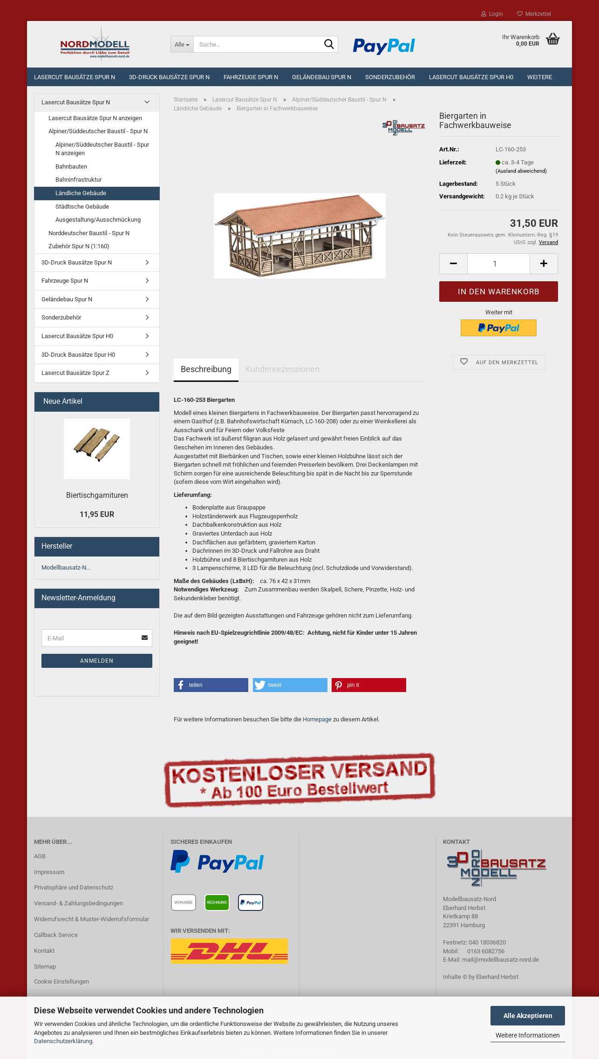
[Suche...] (181, 44)
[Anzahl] (498, 263)
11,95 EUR (97, 514)
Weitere (539, 77)
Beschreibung (206, 369)
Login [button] (492, 14)
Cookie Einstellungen (61, 981)
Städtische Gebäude (82, 206)
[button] (453, 263)
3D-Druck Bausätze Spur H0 (78, 354)
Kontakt (44, 950)
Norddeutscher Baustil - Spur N (88, 233)
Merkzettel (534, 14)
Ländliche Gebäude (80, 193)
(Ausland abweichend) (521, 171)
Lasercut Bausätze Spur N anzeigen (95, 118)
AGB (40, 856)
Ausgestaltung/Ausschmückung (98, 219)
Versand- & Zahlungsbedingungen (78, 903)
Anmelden (97, 661)
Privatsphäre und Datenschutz (73, 887)
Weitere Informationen (528, 1035)
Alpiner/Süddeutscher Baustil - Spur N (98, 131)
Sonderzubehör (390, 77)
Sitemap (45, 966)
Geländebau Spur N (321, 77)
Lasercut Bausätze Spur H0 (471, 77)
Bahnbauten (71, 166)
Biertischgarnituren (97, 495)
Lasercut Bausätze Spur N (74, 77)
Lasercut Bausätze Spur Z (75, 372)
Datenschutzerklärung (63, 1041)
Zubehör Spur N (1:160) (78, 246)
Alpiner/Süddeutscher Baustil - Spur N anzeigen (102, 149)
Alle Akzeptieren (528, 1015)
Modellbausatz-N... (65, 567)
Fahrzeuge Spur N (251, 77)
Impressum (49, 872)
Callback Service (56, 934)
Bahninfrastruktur (78, 179)
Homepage (317, 719)
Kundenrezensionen (282, 369)
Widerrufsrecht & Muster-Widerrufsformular (91, 919)
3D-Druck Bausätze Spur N (169, 77)
